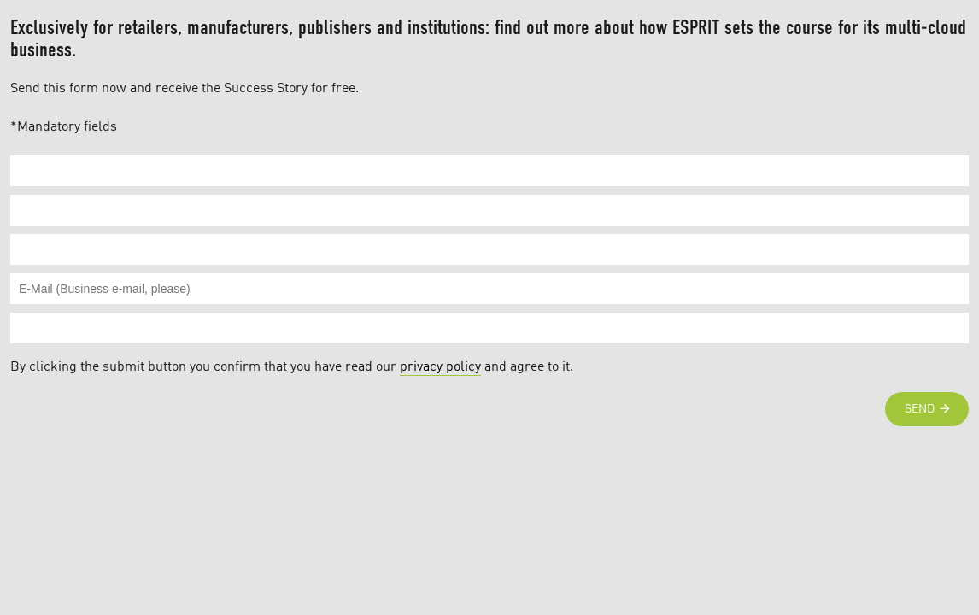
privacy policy (440, 367)
